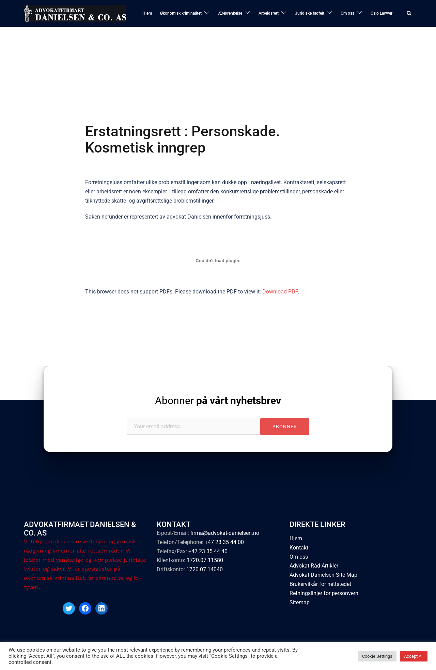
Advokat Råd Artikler (314, 566)
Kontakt (299, 547)
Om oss (347, 13)
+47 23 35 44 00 (224, 542)
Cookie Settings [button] (377, 656)
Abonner (218, 400)
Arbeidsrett (269, 13)
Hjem (147, 13)
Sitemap (300, 602)
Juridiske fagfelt (309, 13)
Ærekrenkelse (230, 13)
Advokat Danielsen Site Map (323, 575)
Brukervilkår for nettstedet (320, 584)
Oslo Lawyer (381, 13)
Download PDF (280, 291)
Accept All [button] (413, 656)
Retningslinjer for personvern (324, 593)
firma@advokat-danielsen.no (224, 533)
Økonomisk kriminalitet (181, 13)
